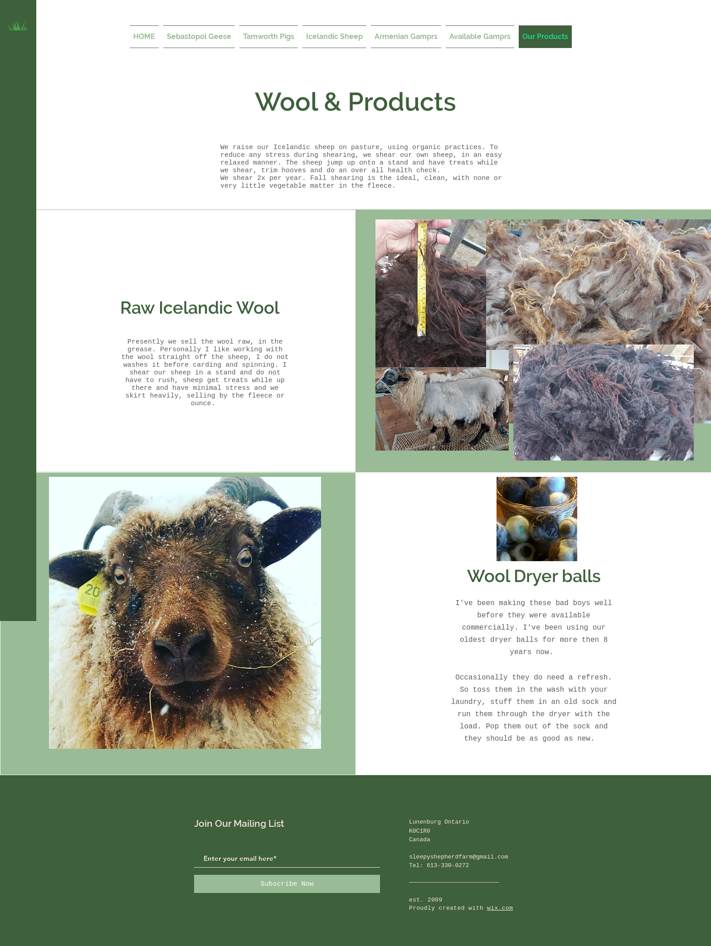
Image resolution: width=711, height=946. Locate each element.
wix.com (500, 908)
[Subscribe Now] (287, 884)
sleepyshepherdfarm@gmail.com (458, 857)
